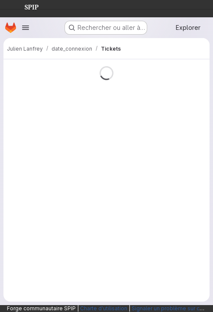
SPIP (25, 6)
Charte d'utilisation (103, 308)
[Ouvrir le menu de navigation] (25, 28)
